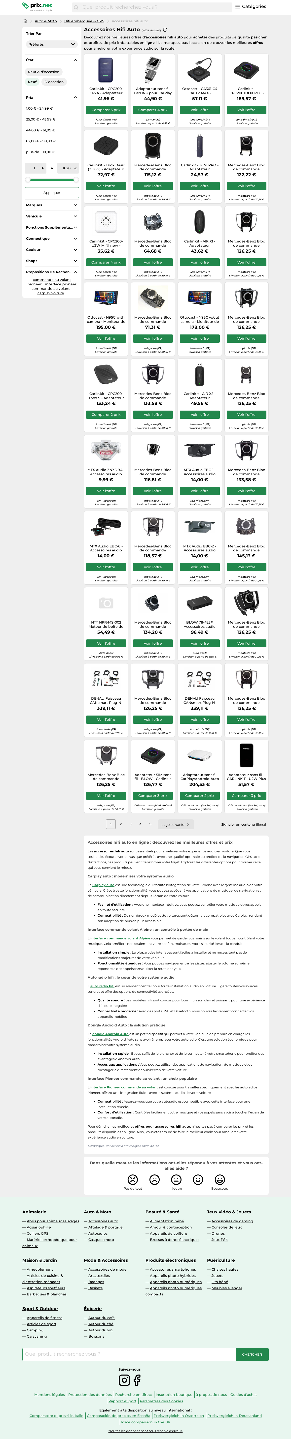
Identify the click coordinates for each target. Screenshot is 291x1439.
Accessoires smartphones (173, 1269)
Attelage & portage (105, 1227)
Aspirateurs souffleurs (46, 1288)
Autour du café (101, 1318)
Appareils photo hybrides (173, 1275)
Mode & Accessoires (106, 1260)
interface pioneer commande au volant (54, 286)
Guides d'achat (243, 1394)
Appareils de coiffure (168, 1233)
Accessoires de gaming (232, 1221)
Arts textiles (99, 1275)
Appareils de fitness (44, 1318)
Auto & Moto (46, 21)
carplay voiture (50, 293)
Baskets (95, 1288)
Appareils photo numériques (176, 1282)
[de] (34, 168)
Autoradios (98, 1233)
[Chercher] (76, 7)
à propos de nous (211, 1394)
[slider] (28, 179)
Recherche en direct (133, 1394)
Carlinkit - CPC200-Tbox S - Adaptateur (106, 396)
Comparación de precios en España (118, 1415)
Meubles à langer (227, 1288)
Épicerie (93, 1308)
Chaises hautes (225, 1269)
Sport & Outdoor (40, 1308)
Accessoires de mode (107, 1269)
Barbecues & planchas (47, 1294)
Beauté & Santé (163, 1211)
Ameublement (40, 1269)
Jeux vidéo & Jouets (229, 1211)
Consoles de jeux (227, 1227)
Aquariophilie (39, 1227)
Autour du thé (100, 1324)
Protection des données (90, 1394)
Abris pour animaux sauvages (53, 1221)
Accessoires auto (103, 1221)
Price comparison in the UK (146, 1422)
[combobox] (156, 7)
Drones (218, 1233)
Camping (35, 1330)
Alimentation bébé (167, 1221)
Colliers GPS (37, 1233)
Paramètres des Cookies (161, 1401)
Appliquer (51, 192)
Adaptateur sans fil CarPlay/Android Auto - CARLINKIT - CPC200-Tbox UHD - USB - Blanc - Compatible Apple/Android (199, 777)
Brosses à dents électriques (174, 1239)
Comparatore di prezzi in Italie (56, 1415)
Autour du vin (100, 1330)
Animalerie (34, 1211)
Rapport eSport (122, 1401)
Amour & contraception (171, 1227)
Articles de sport (41, 1324)
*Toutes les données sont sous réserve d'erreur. (146, 1431)
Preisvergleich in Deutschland (235, 1415)
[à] (66, 168)
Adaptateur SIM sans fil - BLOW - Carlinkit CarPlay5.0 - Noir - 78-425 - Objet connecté (153, 777)
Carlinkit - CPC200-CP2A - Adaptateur (106, 91)
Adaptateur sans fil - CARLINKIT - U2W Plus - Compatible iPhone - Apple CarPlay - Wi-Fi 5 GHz (246, 777)
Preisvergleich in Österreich (179, 1415)
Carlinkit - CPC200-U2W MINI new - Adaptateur (106, 243)
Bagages (96, 1282)
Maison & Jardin (39, 1260)
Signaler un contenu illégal (243, 824)
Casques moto (101, 1239)
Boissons (96, 1336)
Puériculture (221, 1260)
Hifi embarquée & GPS (84, 21)
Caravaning (37, 1336)
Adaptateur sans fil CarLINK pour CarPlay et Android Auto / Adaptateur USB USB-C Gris (152, 91)
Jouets (217, 1275)
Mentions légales (49, 1394)
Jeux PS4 (220, 1239)
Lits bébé (220, 1282)
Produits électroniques (171, 1260)
